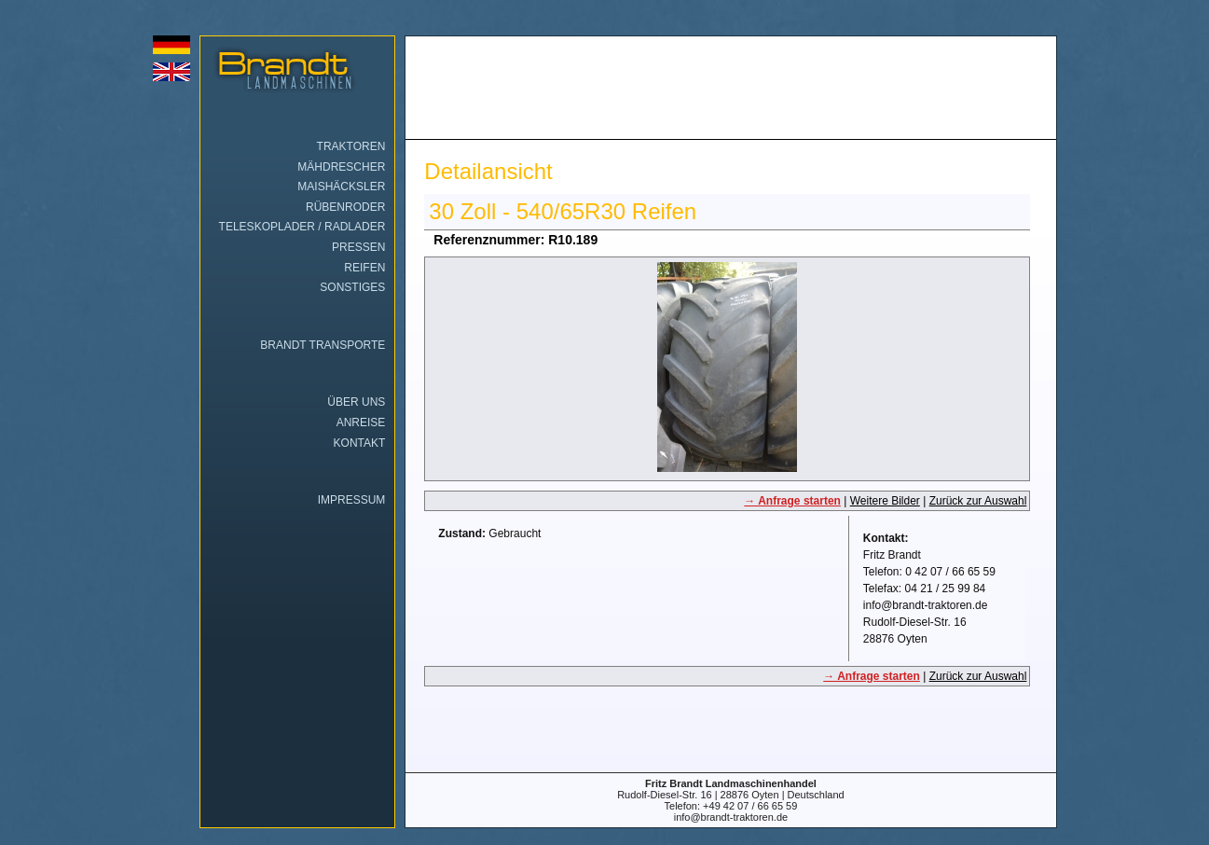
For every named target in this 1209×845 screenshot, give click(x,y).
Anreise (361, 422)
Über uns (356, 402)
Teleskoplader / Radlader (302, 226)
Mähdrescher (341, 166)
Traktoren (351, 146)
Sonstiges (352, 287)
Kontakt (360, 443)
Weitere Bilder (885, 500)
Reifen (364, 267)
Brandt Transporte (322, 345)
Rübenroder (345, 207)
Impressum (352, 499)
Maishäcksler (341, 186)
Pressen (358, 247)
